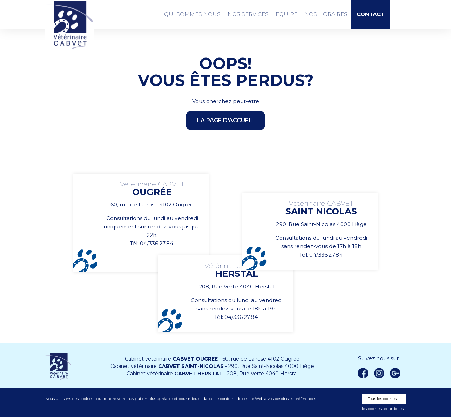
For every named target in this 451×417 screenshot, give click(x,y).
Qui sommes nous (192, 14)
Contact (370, 15)
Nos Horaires (326, 14)
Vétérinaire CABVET (69, 25)
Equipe (286, 14)
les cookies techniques (383, 408)
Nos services (248, 14)
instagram (379, 373)
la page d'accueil (225, 120)
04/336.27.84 (156, 243)
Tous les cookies (382, 398)
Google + (396, 373)
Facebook (363, 373)
